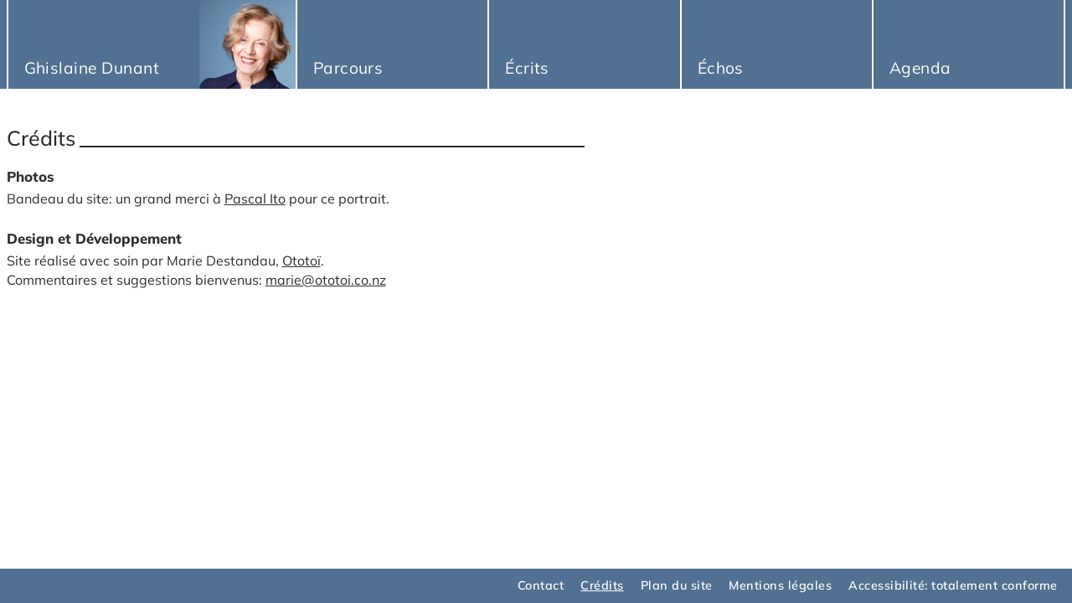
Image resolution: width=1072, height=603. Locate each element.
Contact (541, 585)
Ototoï (301, 260)
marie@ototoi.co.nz (325, 279)
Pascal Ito (255, 198)
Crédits (601, 585)
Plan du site (677, 585)
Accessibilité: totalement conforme (952, 585)
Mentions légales (780, 585)
